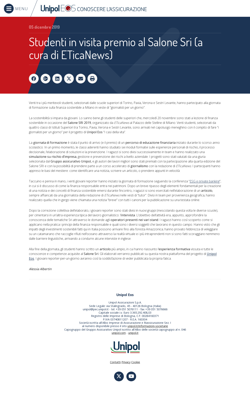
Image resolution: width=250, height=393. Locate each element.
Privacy (125, 362)
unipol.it (133, 333)
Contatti (115, 362)
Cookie (135, 362)
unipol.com (119, 333)
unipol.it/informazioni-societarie (148, 326)
